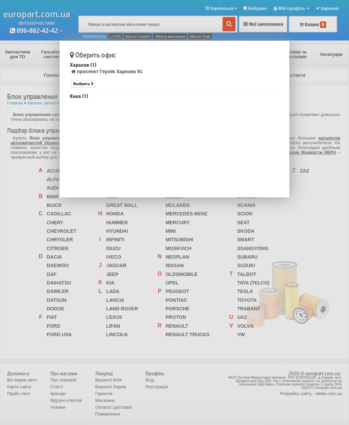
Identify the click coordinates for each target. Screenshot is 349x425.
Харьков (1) (83, 64)
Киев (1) (79, 96)
